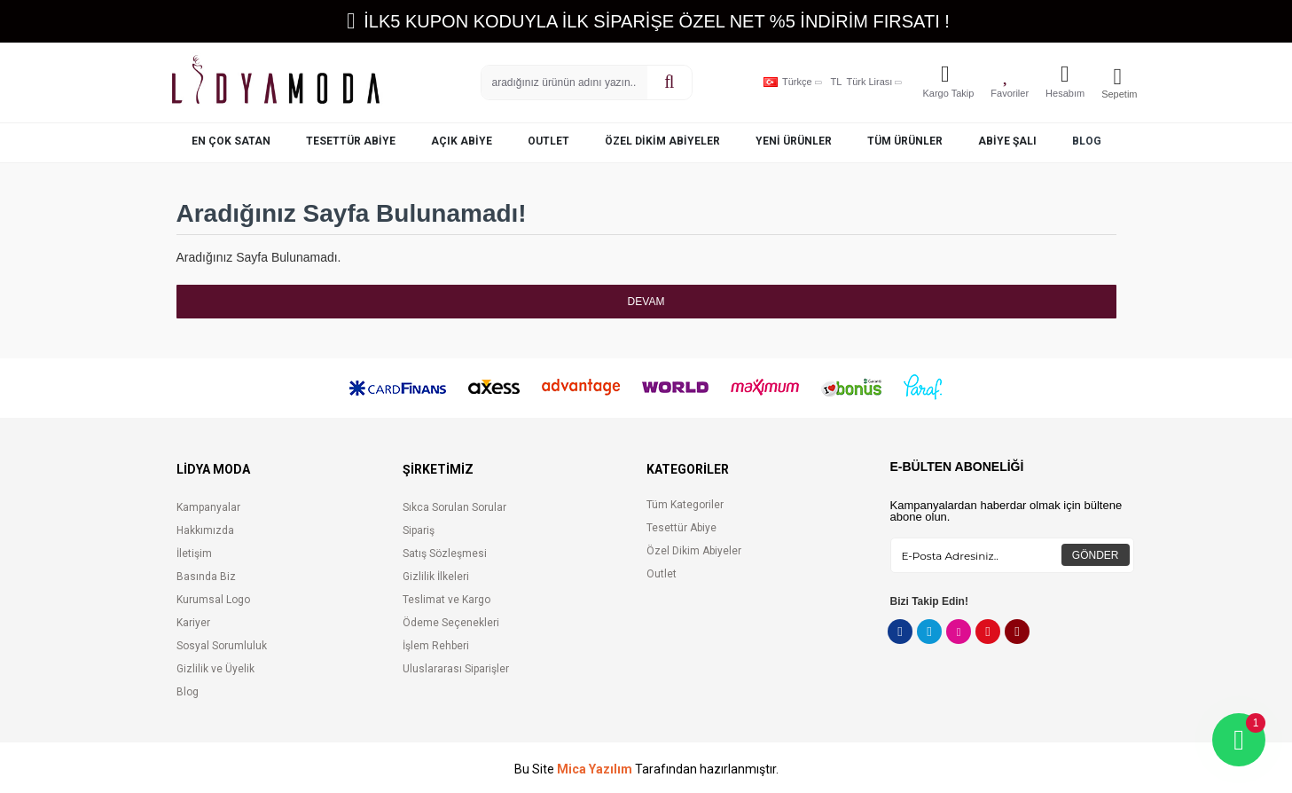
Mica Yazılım (594, 769)
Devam (646, 301)
